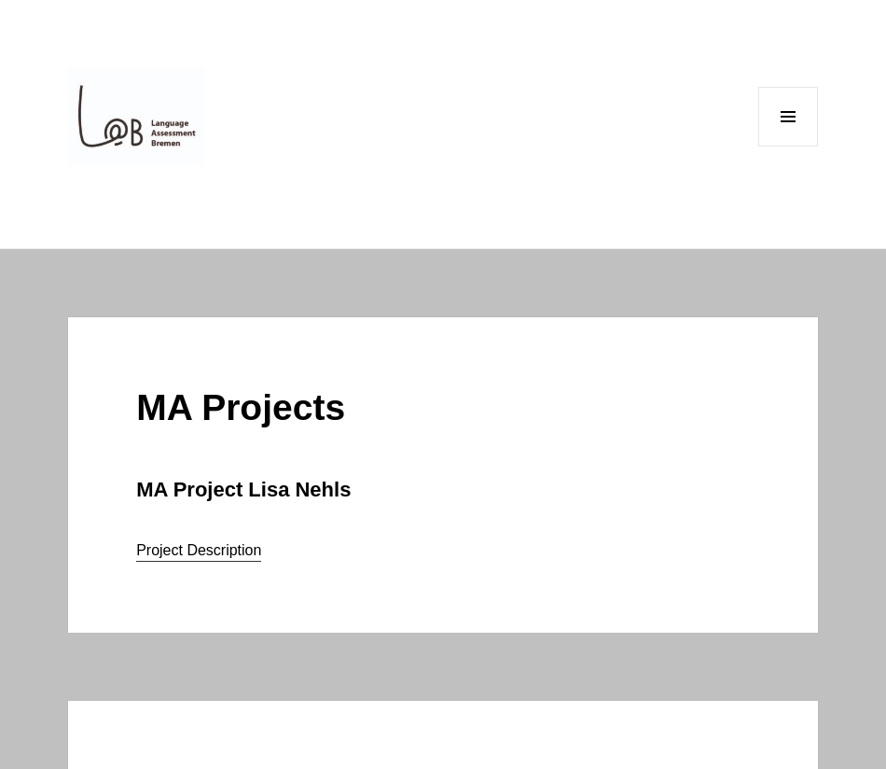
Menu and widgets (788, 146)
